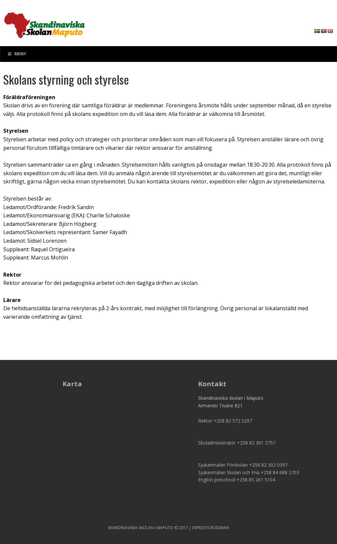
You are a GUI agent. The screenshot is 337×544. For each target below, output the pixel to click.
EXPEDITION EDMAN (210, 527)
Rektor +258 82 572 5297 (225, 421)
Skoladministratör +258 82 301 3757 (236, 443)
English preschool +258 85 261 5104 (236, 479)
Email (204, 428)
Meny (16, 54)
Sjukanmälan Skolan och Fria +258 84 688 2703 (248, 472)
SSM (44, 23)
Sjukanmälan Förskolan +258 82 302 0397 (243, 465)
